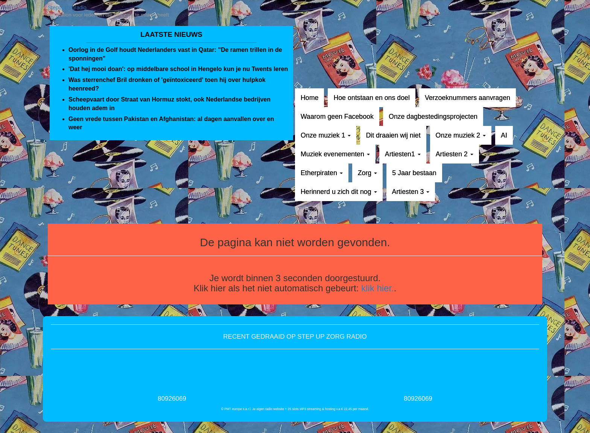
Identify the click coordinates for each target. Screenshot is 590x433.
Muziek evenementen (335, 154)
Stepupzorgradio (67, 8)
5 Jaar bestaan (414, 173)
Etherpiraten (322, 173)
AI (504, 135)
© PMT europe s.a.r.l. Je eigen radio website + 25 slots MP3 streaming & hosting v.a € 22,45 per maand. (295, 409)
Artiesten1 (403, 154)
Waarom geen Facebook (337, 116)
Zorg (367, 173)
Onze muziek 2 (461, 135)
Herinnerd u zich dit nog (339, 191)
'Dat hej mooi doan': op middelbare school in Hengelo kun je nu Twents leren (178, 69)
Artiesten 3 (411, 191)
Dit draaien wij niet (393, 135)
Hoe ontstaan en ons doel (371, 97)
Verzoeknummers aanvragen (467, 97)
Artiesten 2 (454, 154)
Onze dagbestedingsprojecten (433, 116)
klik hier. (377, 288)
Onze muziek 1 (326, 135)
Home (309, 97)
